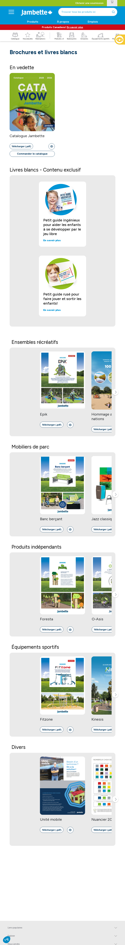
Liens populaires (15, 927)
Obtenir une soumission (89, 3)
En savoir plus (75, 27)
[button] (115, 392)
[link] (21, 146)
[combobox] (87, 12)
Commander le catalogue (32, 153)
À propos (63, 21)
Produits (32, 21)
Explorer (11, 936)
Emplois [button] (93, 21)
